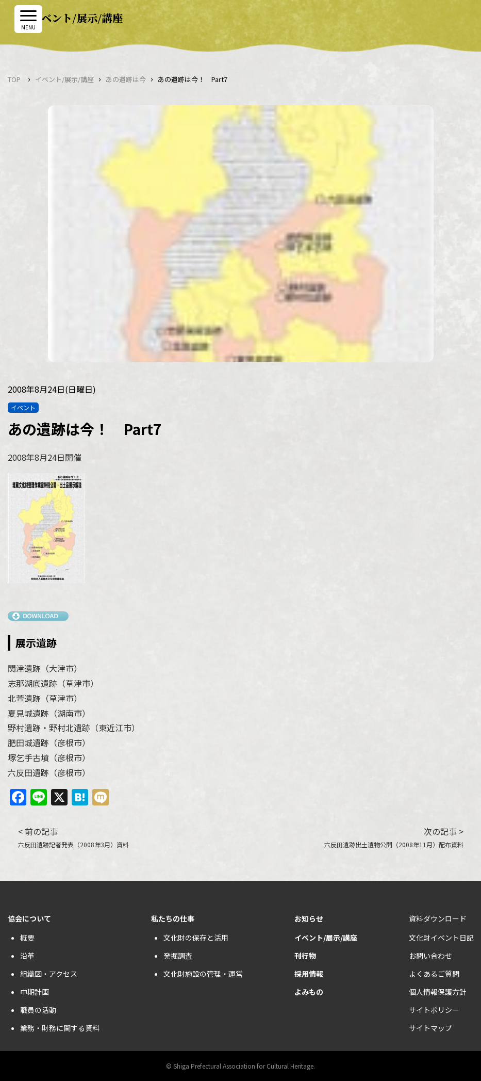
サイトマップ (430, 1028)
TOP (14, 79)
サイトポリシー (434, 1010)
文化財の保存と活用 (195, 937)
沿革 (27, 955)
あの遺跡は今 (126, 79)
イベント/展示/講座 (64, 79)
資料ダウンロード (438, 918)
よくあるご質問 (434, 974)
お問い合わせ (430, 955)
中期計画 (34, 992)
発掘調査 (177, 955)
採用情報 (308, 974)
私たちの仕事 (172, 918)
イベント (23, 407)
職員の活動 (38, 1010)
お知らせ (308, 918)
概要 (27, 937)
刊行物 (305, 955)
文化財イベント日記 (441, 937)
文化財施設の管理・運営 (203, 974)
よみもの (308, 992)
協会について (29, 918)
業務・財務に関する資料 (59, 1028)
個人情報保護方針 (438, 992)
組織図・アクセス (48, 974)
